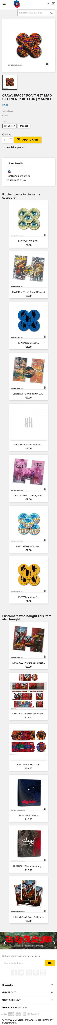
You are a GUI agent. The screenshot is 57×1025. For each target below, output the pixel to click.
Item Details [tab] (16, 163)
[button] (4, 940)
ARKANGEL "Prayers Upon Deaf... (28, 662)
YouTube (29, 972)
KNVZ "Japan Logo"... (28, 342)
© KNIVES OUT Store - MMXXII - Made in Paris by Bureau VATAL (27, 1021)
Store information (14, 1007)
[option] (28, 940)
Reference (13, 175)
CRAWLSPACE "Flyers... (29, 815)
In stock (11, 179)
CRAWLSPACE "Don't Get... (28, 764)
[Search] (36, 12)
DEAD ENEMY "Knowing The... (28, 495)
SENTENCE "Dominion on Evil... (28, 393)
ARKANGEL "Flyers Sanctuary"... (28, 866)
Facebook (14, 972)
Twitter (21, 972)
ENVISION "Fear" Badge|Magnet (28, 292)
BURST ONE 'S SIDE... (28, 241)
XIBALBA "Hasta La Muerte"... (28, 444)
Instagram (43, 972)
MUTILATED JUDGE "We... (28, 546)
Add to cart (27, 140)
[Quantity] (5, 140)
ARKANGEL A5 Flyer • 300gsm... (28, 917)
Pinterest (36, 972)
